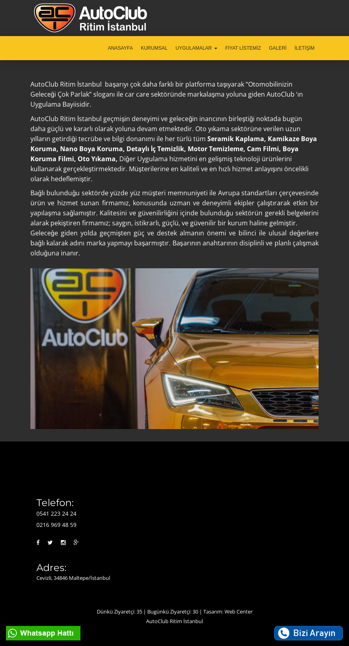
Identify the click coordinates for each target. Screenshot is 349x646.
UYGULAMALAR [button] (196, 48)
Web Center (239, 611)
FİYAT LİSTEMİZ (243, 48)
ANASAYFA (120, 48)
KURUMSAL (154, 48)
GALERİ (278, 48)
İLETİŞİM (305, 48)
